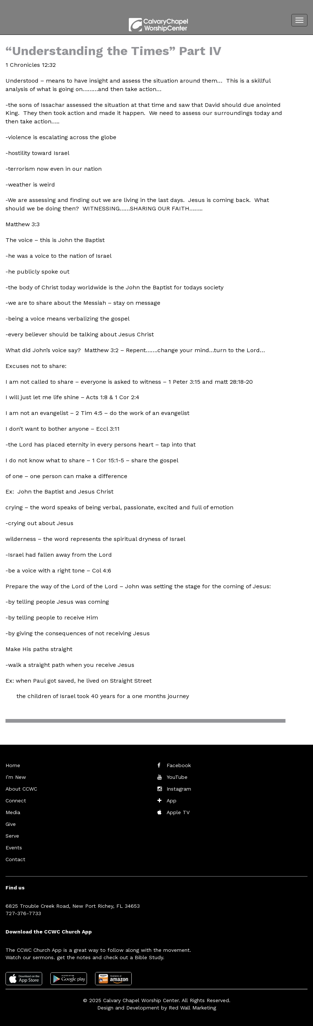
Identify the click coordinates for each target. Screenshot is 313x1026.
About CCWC (21, 789)
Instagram (179, 789)
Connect (16, 800)
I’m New (16, 777)
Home (13, 765)
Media (13, 812)
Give (11, 824)
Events (14, 847)
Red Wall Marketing (192, 1008)
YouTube (177, 777)
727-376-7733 (23, 913)
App (171, 800)
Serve (12, 836)
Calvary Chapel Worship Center (141, 1000)
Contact (15, 859)
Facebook (179, 765)
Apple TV (178, 812)
